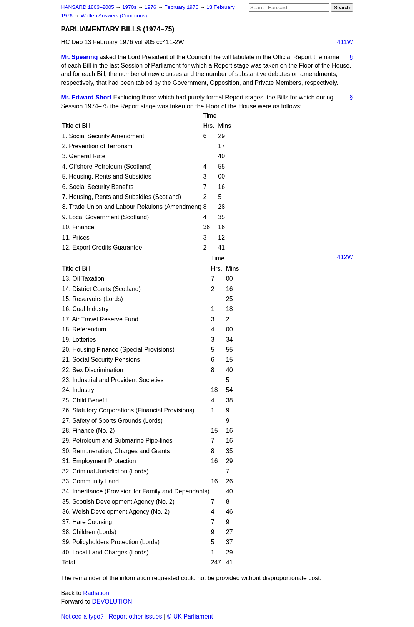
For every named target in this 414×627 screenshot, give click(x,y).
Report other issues (135, 616)
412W (345, 257)
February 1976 (182, 7)
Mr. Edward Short (86, 97)
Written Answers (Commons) (114, 15)
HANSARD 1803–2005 (87, 7)
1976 (151, 7)
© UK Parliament (190, 616)
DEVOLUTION (112, 601)
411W (345, 42)
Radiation (96, 593)
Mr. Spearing (79, 57)
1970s (130, 7)
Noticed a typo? (82, 616)
